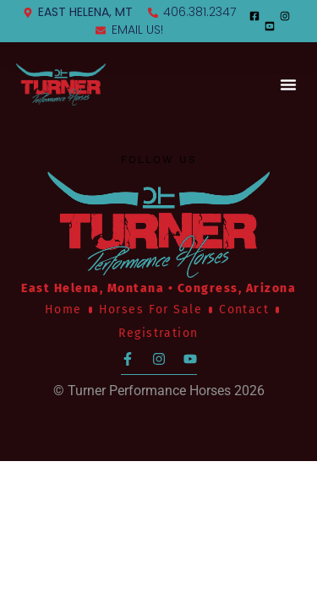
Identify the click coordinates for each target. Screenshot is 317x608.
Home (63, 309)
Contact (244, 309)
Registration (158, 333)
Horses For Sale (150, 309)
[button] (288, 84)
